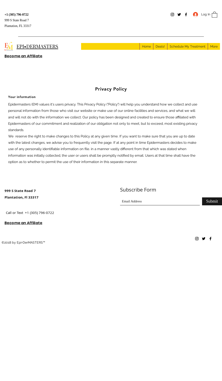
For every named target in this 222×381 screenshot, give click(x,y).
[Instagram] (172, 14)
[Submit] (212, 201)
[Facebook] (186, 14)
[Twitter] (179, 14)
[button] (214, 14)
